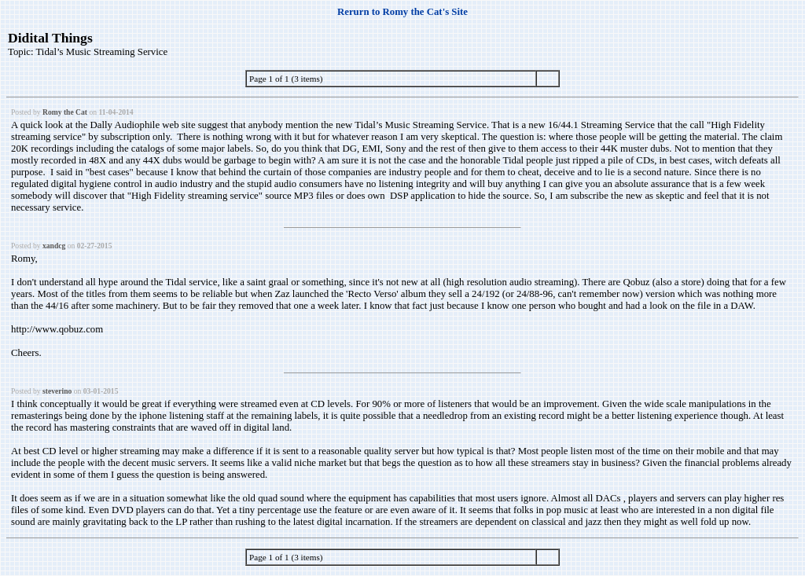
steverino (57, 391)
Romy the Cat (64, 112)
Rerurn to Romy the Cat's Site (402, 11)
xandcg (53, 245)
